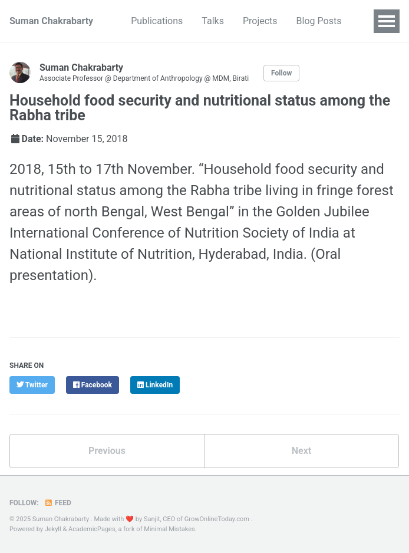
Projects (260, 21)
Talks (213, 21)
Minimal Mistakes (169, 529)
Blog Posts (319, 21)
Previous (107, 450)
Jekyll (53, 529)
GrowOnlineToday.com (216, 519)
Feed (57, 503)
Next (301, 450)
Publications (157, 21)
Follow (281, 73)
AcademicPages (92, 529)
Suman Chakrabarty (51, 21)
